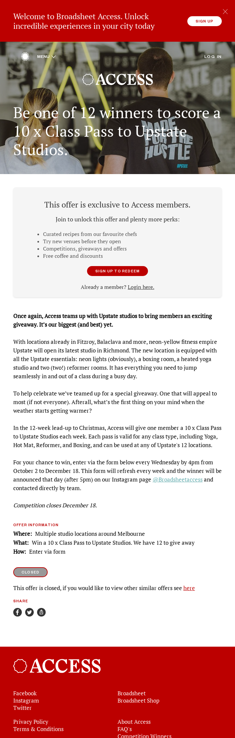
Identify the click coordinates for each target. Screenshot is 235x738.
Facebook (25, 688)
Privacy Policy (30, 717)
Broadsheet (132, 688)
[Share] (41, 608)
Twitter (22, 703)
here (189, 583)
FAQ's (125, 724)
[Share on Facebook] (17, 608)
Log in (213, 52)
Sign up (204, 21)
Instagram (26, 696)
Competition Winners (144, 731)
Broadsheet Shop (139, 696)
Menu (46, 52)
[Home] (25, 53)
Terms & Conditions (38, 724)
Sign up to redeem (117, 266)
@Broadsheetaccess (178, 475)
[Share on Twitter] (29, 608)
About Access (134, 717)
